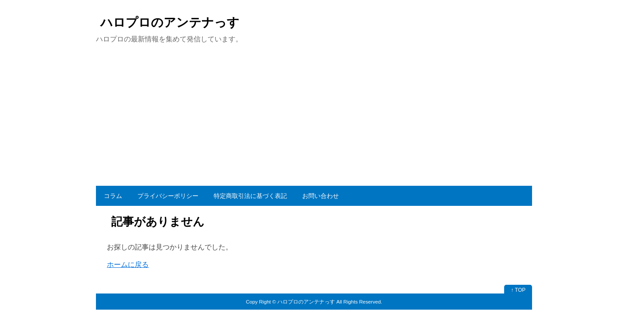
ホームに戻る (128, 264)
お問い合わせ (320, 195)
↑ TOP (518, 290)
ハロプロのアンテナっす (169, 22)
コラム (113, 195)
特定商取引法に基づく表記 (250, 195)
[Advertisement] (314, 120)
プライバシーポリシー (167, 195)
